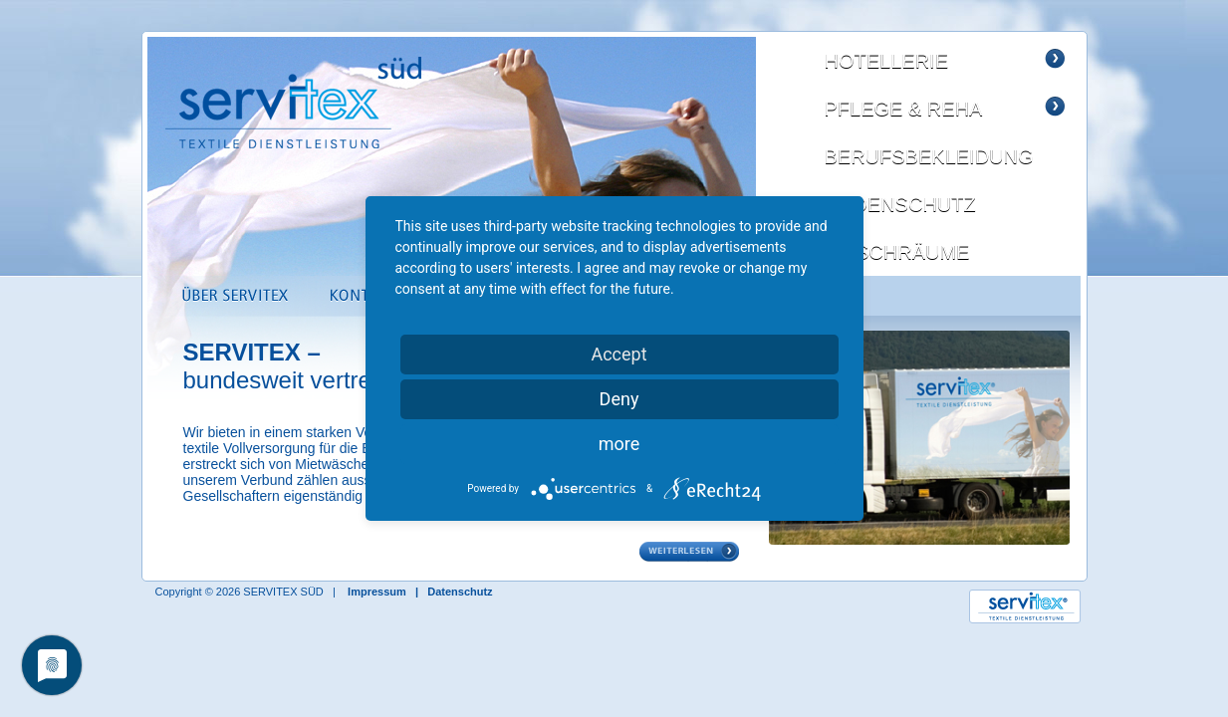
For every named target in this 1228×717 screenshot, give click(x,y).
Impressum (377, 592)
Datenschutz (459, 592)
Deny (619, 398)
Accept (618, 354)
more (619, 443)
